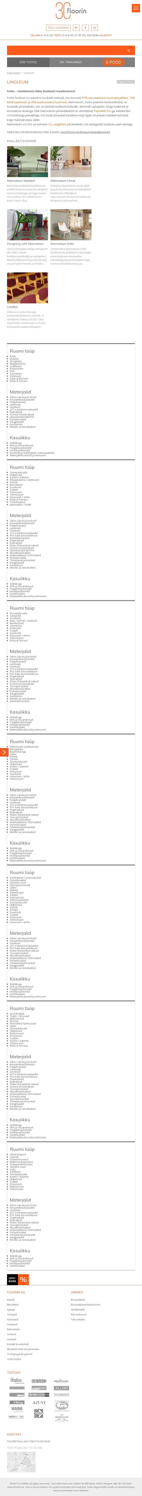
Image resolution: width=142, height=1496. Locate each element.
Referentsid (13, 1329)
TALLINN (35, 35)
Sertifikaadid (17, 593)
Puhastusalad (18, 419)
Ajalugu (11, 1309)
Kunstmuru (16, 424)
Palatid (14, 895)
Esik (12, 371)
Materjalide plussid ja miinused (28, 455)
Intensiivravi (17, 897)
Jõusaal (14, 1021)
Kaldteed (15, 1171)
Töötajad (12, 1314)
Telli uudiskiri (78, 1319)
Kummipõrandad (19, 538)
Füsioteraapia (18, 880)
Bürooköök (16, 484)
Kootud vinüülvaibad (22, 414)
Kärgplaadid (17, 422)
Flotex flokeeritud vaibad (24, 545)
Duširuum (15, 376)
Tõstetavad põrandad (22, 560)
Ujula (13, 1026)
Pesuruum (16, 492)
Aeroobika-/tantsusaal (23, 1023)
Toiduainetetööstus (21, 1164)
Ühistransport (18, 1154)
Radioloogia (17, 892)
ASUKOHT (105, 35)
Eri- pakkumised (71, 62)
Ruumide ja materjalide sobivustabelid (32, 453)
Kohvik (14, 482)
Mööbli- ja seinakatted (23, 426)
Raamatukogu (18, 751)
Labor (13, 754)
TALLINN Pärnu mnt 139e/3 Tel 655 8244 (28, 1441)
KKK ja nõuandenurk (22, 445)
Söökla (14, 759)
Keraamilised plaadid (22, 399)
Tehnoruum (16, 494)
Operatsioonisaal (20, 885)
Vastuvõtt (15, 615)
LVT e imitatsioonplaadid (24, 409)
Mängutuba (16, 749)
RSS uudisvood (79, 1314)
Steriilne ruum (18, 882)
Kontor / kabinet (19, 477)
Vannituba (16, 373)
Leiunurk (11, 1339)
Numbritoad (17, 623)
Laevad (14, 1157)
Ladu (13, 1169)
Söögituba (16, 361)
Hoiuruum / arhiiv (20, 497)
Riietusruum (17, 1033)
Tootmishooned (19, 1159)
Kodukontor (17, 368)
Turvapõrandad (19, 686)
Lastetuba (15, 366)
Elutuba (14, 358)
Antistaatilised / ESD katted (25, 555)
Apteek (14, 890)
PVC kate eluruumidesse (24, 674)
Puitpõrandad (18, 402)
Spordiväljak (17, 1013)
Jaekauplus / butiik (20, 504)
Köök (13, 356)
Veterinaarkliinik (19, 900)
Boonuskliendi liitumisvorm (85, 1304)
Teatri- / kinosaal (19, 1016)
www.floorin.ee (15, 1487)
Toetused (12, 1324)
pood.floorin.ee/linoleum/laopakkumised (85, 132)
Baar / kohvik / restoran (23, 620)
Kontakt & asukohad (18, 1344)
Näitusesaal (17, 1018)
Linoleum (15, 407)
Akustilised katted (20, 552)
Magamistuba (18, 363)
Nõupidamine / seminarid (24, 479)
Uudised (11, 1334)
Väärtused (12, 1319)
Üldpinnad (16, 475)
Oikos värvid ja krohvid (23, 397)
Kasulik (10, 1299)
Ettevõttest (12, 1304)
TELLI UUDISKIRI (58, 27)
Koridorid (15, 618)
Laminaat (15, 404)
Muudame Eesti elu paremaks (23, 1349)
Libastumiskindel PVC (22, 417)
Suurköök (15, 487)
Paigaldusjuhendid (21, 448)
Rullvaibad (16, 412)
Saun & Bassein (19, 378)
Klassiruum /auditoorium (24, 746)
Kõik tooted (28, 62)
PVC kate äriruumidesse (24, 535)
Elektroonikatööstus (21, 1162)
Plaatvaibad (17, 540)
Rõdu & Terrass (19, 381)
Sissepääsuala (18, 472)
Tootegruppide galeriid (19, 1354)
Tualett (14, 489)
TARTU (57, 35)
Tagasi (121, 81)
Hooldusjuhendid (20, 450)
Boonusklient (78, 1299)
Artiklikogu (16, 443)
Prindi (130, 81)
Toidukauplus (18, 502)
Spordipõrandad (19, 1099)
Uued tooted (14, 1359)
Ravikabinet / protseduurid (25, 877)
